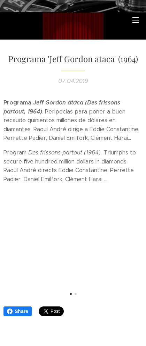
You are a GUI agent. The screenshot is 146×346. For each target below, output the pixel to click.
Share (17, 311)
